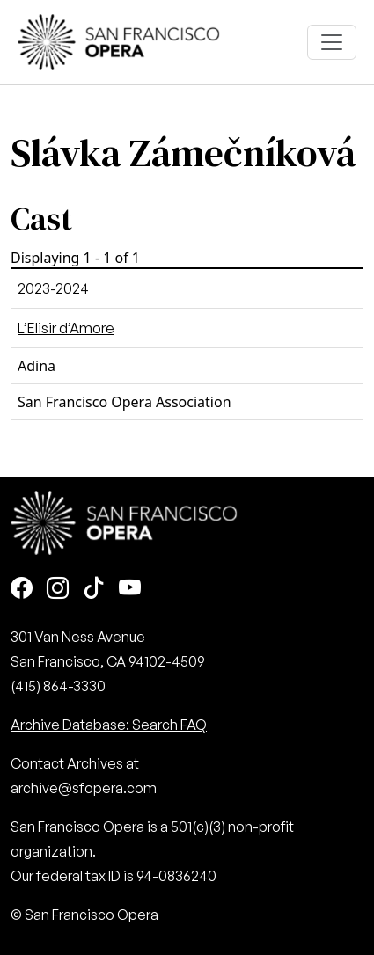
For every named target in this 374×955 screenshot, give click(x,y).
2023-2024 (53, 288)
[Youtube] (130, 589)
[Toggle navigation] (331, 42)
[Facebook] (22, 589)
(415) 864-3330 (58, 686)
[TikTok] (94, 589)
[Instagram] (58, 589)
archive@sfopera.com (84, 788)
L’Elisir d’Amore (66, 328)
